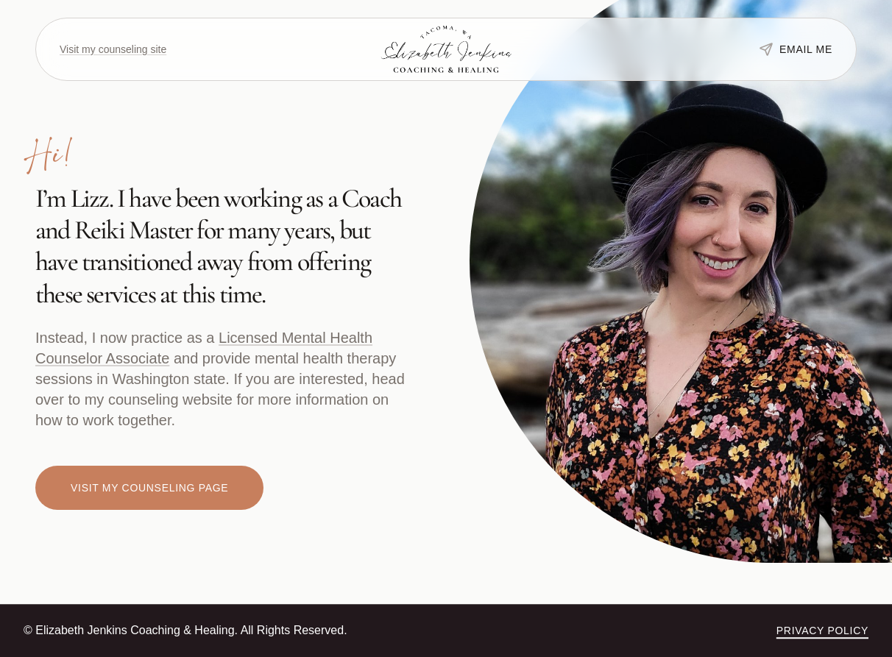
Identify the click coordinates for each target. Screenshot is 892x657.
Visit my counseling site (113, 49)
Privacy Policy (822, 630)
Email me (795, 49)
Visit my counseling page (149, 488)
